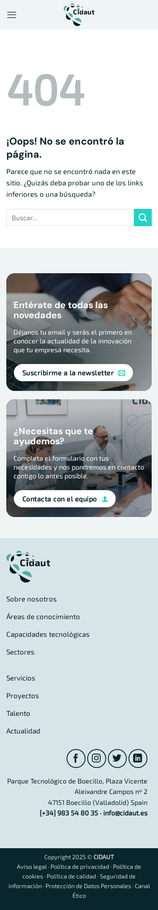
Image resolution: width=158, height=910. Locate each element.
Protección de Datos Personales (88, 885)
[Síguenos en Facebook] (76, 758)
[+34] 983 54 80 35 (69, 813)
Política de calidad (71, 876)
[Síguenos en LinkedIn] (138, 758)
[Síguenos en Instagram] (96, 758)
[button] (11, 15)
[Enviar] (143, 217)
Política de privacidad (80, 866)
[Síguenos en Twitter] (117, 758)
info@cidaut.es (125, 813)
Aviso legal (32, 866)
